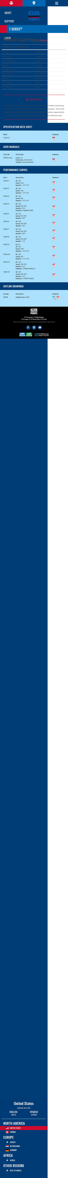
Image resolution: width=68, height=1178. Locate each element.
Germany (11, 1150)
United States (13, 1128)
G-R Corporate (28, 317)
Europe (11, 1142)
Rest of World (13, 1171)
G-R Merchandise (39, 317)
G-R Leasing (24, 319)
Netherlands (13, 1146)
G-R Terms (44, 319)
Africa (10, 1160)
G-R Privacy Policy (34, 319)
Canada (11, 1132)
